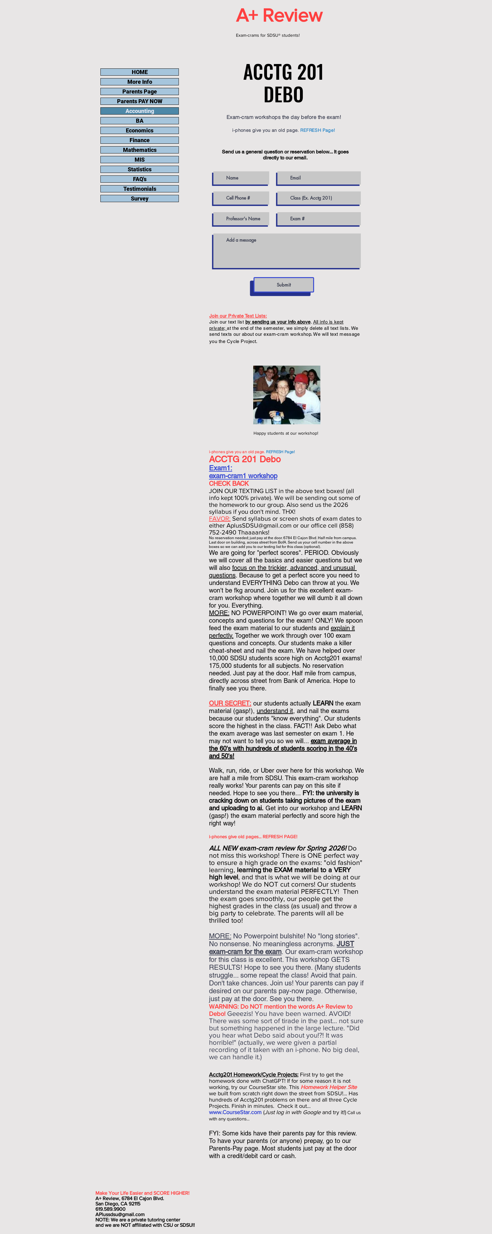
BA (139, 120)
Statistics (140, 169)
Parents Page (139, 91)
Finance (140, 140)
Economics (139, 130)
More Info (139, 81)
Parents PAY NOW (140, 101)
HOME (140, 72)
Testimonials (139, 188)
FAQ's (140, 179)
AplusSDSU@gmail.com (259, 525)
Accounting (140, 111)
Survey (139, 198)
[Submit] (284, 284)
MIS (140, 159)
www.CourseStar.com (235, 1112)
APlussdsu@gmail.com (120, 1214)
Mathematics (140, 150)
